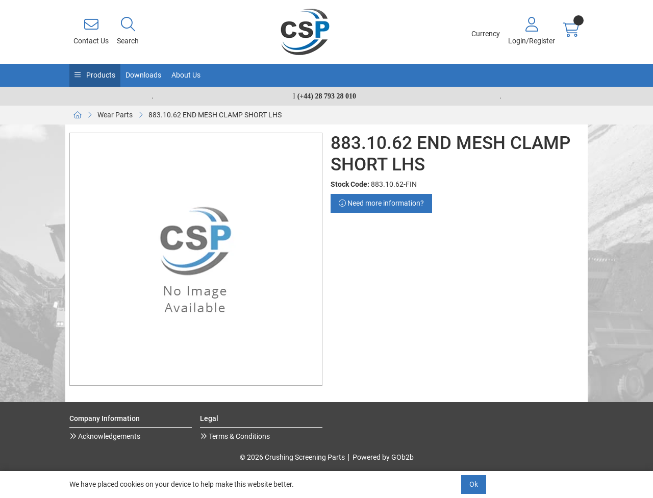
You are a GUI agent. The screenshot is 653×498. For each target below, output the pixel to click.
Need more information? (381, 203)
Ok (473, 484)
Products (100, 75)
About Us (185, 75)
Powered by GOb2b (383, 457)
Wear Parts (115, 115)
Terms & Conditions (238, 436)
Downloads (143, 75)
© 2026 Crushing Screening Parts (292, 457)
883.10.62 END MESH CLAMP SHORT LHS (215, 115)
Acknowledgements (108, 436)
